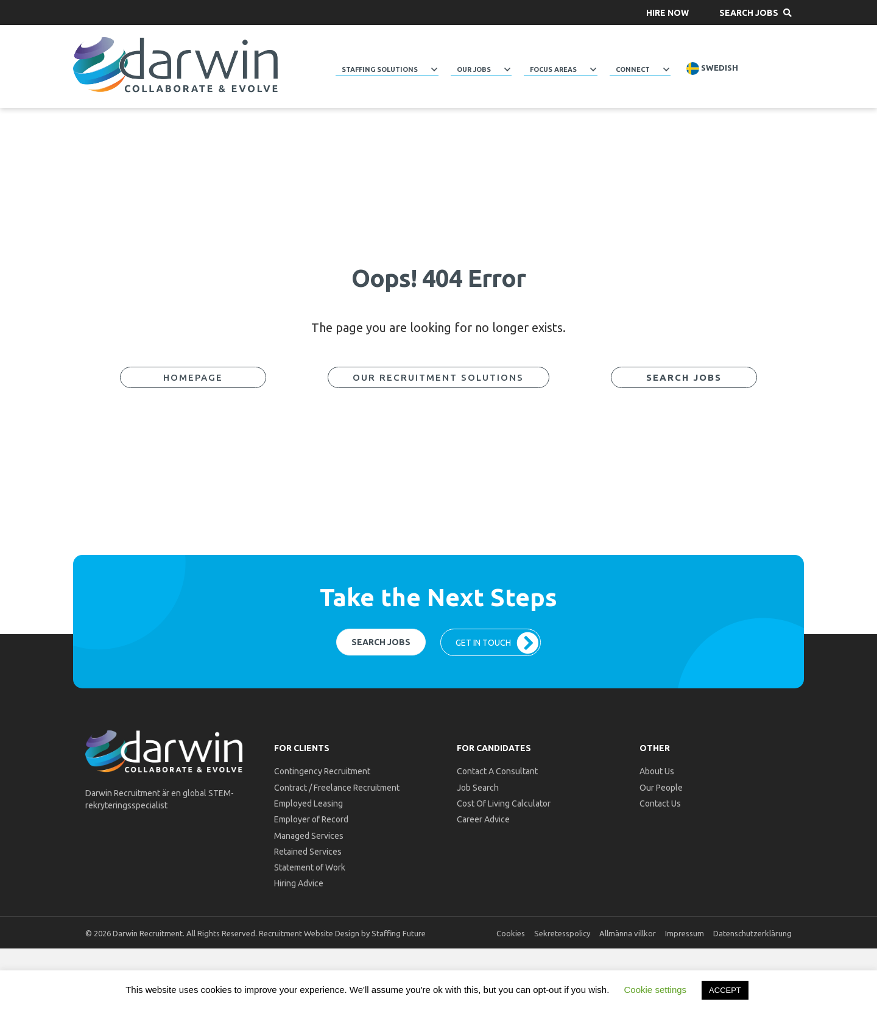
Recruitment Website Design (309, 933)
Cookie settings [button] (655, 989)
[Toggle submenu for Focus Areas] (593, 69)
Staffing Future (399, 933)
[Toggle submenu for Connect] (666, 69)
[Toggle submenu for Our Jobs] (507, 69)
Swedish (712, 68)
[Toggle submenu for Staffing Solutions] (434, 69)
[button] (667, 12)
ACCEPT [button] (725, 990)
